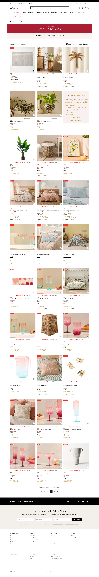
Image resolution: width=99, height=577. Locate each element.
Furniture (46, 12)
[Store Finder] (79, 8)
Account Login (33, 539)
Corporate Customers (56, 552)
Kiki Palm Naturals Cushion (15, 429)
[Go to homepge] (14, 8)
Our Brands (73, 533)
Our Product (53, 539)
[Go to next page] (57, 491)
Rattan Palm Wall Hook (68, 77)
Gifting (66, 12)
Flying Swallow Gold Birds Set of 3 (70, 385)
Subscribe (77, 519)
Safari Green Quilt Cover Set (68, 254)
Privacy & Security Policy (72, 524)
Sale (11, 550)
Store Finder (33, 542)
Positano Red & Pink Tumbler (69, 343)
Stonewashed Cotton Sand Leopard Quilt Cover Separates (48, 210)
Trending (72, 12)
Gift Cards (32, 554)
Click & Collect (33, 548)
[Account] (82, 8)
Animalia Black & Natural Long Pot (16, 121)
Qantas (52, 548)
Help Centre (85, 3)
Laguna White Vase (67, 473)
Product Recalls (34, 552)
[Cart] (88, 8)
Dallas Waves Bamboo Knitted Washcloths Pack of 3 (20, 298)
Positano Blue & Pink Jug (15, 385)
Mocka (72, 535)
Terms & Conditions (58, 524)
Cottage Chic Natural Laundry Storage (44, 165)
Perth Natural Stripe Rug (14, 74)
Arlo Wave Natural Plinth (41, 343)
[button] (67, 44)
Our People (53, 537)
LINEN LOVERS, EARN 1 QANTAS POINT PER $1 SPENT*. (50, 1)
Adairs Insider (13, 554)
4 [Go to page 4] (54, 491)
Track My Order (79, 3)
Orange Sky (53, 546)
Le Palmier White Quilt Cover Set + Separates (18, 210)
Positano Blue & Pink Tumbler (15, 343)
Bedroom (30, 12)
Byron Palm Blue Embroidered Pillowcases (71, 210)
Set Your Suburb (21, 3)
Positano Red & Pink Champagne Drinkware (18, 473)
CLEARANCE (17, 12)
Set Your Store (30, 3)
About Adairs (54, 533)
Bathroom (38, 12)
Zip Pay (32, 558)
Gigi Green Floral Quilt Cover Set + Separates (72, 298)
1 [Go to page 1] (44, 491)
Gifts (11, 548)
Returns (32, 550)
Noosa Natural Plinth (41, 77)
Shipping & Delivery (34, 544)
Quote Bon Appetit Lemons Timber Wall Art (71, 165)
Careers (52, 550)
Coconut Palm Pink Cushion (42, 385)
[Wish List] (85, 8)
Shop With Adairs (14, 533)
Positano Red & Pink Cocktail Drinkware (44, 473)
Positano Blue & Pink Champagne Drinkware (72, 429)
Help (31, 533)
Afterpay (32, 556)
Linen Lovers (81, 12)
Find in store (54, 73)
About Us (53, 535)
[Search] (32, 8)
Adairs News (53, 544)
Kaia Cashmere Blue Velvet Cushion (44, 254)
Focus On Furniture (75, 537)
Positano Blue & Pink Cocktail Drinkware (17, 254)
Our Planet (53, 542)
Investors (53, 554)
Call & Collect (33, 546)
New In (24, 12)
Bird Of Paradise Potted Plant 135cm (17, 165)
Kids (61, 12)
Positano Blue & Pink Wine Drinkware (44, 298)
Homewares (54, 12)
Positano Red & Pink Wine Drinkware (44, 429)
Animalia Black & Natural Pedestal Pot (44, 121)
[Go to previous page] (41, 491)
